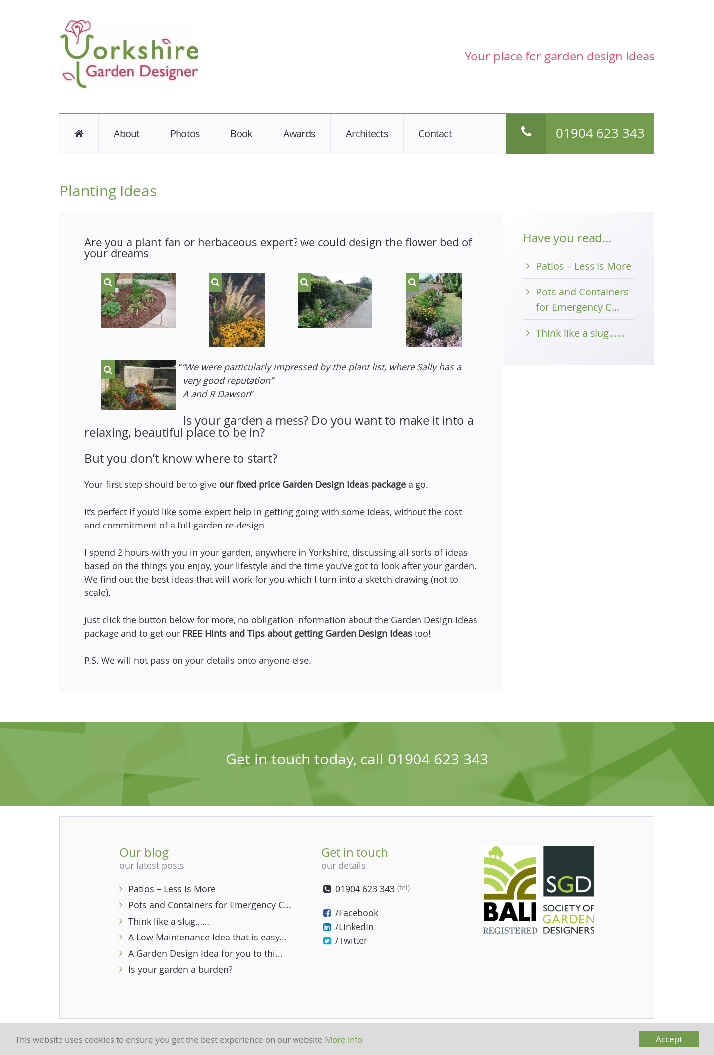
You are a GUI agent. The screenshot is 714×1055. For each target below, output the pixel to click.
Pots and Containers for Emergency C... (209, 905)
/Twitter (344, 940)
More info (343, 1039)
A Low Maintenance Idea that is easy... (207, 937)
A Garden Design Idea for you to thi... (205, 953)
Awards (299, 133)
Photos (185, 133)
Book (241, 133)
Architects (367, 133)
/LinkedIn (347, 927)
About (126, 133)
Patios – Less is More (583, 266)
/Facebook (349, 913)
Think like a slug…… (580, 333)
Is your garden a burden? (180, 969)
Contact (435, 133)
